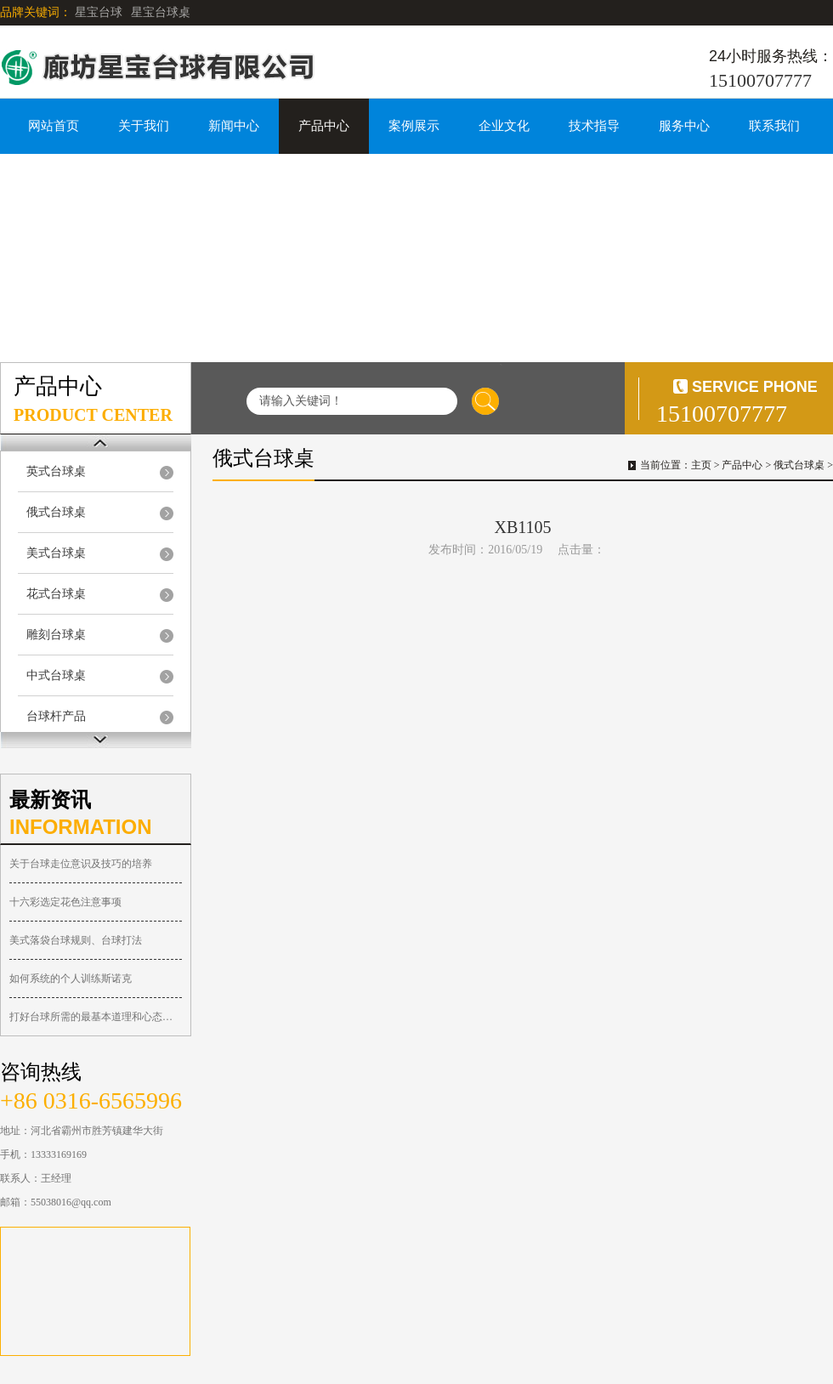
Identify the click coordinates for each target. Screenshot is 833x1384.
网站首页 (53, 126)
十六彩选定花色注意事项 (65, 902)
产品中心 (323, 126)
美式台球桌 (56, 553)
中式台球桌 (56, 675)
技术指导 (594, 126)
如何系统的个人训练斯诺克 (70, 978)
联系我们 (774, 126)
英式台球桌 (56, 471)
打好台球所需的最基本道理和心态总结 (95, 1017)
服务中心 (684, 126)
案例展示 (413, 126)
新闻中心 (233, 126)
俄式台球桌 (56, 512)
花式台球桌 (56, 593)
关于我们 (143, 126)
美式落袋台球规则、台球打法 (75, 940)
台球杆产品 (56, 716)
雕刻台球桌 (56, 634)
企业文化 (504, 126)
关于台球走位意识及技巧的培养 (80, 864)
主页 (701, 465)
